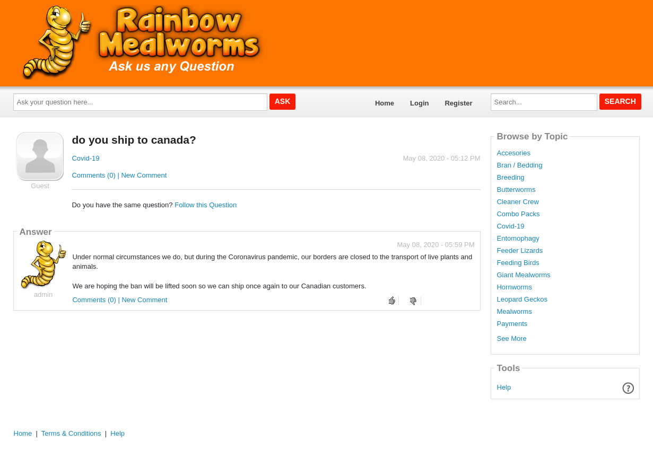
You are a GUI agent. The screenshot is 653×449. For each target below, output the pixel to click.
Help (504, 387)
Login (419, 103)
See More (511, 338)
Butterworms (516, 189)
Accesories (513, 153)
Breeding (510, 177)
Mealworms (514, 311)
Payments (512, 324)
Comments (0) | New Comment (119, 175)
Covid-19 (85, 158)
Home (384, 103)
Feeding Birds (518, 263)
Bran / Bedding (519, 165)
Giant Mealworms (523, 275)
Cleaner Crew (517, 202)
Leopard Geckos (522, 299)
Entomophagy (518, 238)
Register (458, 103)
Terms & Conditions (71, 433)
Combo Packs (518, 214)
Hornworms (514, 287)
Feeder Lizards (520, 250)
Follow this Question (206, 205)
